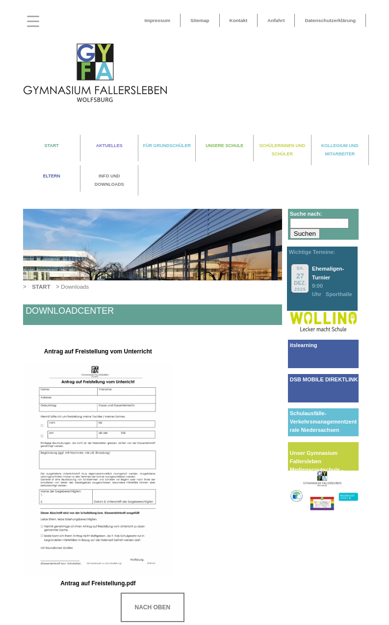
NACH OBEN (152, 607)
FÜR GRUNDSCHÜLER (167, 145)
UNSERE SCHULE (224, 145)
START (51, 145)
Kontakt (239, 20)
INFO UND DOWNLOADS (109, 180)
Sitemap (199, 20)
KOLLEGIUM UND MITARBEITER (340, 149)
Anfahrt (276, 20)
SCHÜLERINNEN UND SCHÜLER (282, 149)
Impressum (157, 20)
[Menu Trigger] (33, 20)
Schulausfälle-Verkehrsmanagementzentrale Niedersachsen (323, 421)
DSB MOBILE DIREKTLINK (324, 379)
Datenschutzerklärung (330, 20)
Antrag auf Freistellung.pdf (97, 583)
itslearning (303, 345)
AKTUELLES (109, 145)
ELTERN (51, 176)
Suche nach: (306, 214)
